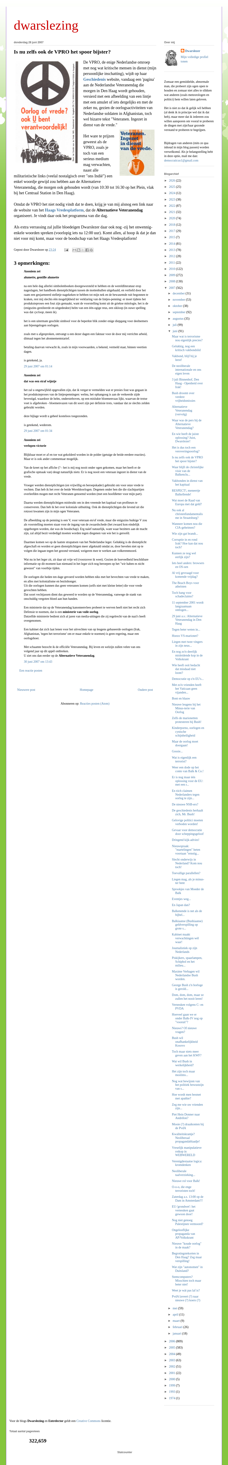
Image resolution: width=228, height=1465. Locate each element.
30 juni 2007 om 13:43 (38, 661)
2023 (172, 199)
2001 (172, 1373)
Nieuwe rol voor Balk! (186, 1181)
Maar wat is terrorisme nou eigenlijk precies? (187, 338)
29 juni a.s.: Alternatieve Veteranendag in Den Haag (187, 620)
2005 (172, 1347)
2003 (172, 1360)
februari (178, 1327)
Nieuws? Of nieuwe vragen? (184, 1030)
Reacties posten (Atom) (94, 703)
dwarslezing (46, 25)
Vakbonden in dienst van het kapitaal (187, 482)
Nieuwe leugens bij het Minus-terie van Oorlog (186, 708)
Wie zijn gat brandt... (185, 533)
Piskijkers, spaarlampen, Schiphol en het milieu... (187, 961)
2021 (172, 212)
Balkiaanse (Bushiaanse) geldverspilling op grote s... (187, 924)
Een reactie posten (30, 670)
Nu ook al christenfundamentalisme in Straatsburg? (187, 514)
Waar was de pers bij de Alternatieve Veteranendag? (187, 424)
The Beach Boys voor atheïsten (185, 584)
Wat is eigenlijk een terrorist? (184, 759)
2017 (172, 231)
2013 (172, 250)
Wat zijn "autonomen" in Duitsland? (187, 1269)
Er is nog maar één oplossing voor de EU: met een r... (187, 781)
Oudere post (145, 689)
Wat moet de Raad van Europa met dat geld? (187, 502)
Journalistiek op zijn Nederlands (184, 950)
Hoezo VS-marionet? (185, 635)
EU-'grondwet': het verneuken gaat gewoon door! (183, 1210)
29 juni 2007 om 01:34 (38, 430)
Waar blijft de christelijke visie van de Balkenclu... (188, 471)
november (179, 299)
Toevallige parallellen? (186, 873)
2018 (172, 224)
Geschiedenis (94, 79)
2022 (172, 205)
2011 (172, 262)
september (179, 312)
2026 (172, 180)
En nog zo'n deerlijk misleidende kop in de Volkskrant (187, 655)
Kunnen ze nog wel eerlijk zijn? (184, 555)
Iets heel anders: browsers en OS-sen (188, 565)
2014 (172, 243)
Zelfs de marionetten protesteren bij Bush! (186, 720)
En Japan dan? (181, 905)
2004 (172, 1354)
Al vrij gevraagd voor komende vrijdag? (185, 574)
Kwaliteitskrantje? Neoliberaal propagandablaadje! (186, 1137)
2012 (172, 256)
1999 (172, 1385)
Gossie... (177, 751)
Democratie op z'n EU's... (188, 679)
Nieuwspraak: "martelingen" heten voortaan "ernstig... (186, 849)
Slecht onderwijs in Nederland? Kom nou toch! (187, 863)
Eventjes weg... (181, 899)
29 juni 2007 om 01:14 (38, 366)
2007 (172, 288)
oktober (178, 306)
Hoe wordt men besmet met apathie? (186, 1096)
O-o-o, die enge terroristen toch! (183, 1188)
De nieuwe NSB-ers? (185, 804)
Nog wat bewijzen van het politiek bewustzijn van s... (188, 1085)
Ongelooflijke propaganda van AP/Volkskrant (183, 1233)
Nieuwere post (26, 689)
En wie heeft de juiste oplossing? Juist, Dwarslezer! (185, 437)
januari (177, 1333)
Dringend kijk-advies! (185, 840)
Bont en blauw (181, 698)
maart (176, 1320)
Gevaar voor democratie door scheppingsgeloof (188, 832)
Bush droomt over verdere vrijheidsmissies (183, 396)
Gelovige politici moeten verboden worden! (187, 822)
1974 (172, 1398)
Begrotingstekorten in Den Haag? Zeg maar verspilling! (187, 1257)
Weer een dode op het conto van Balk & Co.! (188, 769)
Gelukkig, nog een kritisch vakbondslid (186, 348)
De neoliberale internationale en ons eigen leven (186, 369)
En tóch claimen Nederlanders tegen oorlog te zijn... (185, 794)
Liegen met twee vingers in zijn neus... (187, 643)
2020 (172, 218)
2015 (172, 237)
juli (175, 325)
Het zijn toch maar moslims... (183, 1073)
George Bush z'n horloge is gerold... (187, 987)
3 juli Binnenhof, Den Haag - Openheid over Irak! (187, 383)
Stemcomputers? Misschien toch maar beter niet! (186, 1280)
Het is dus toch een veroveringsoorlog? (186, 449)
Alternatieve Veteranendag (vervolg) (182, 410)
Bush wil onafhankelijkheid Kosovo (185, 1041)
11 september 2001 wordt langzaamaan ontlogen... (188, 606)
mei (175, 1308)
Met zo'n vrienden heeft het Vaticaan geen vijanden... (187, 688)
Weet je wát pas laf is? (186, 1290)
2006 (172, 1341)
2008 (172, 281)
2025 (172, 186)
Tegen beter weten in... (186, 629)
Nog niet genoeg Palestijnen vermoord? (187, 1222)
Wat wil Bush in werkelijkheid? (183, 1063)
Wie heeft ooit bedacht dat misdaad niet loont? (186, 669)
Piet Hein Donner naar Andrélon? (186, 1116)
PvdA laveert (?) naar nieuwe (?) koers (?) (186, 1298)
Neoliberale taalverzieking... (183, 1173)
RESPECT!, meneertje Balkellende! (186, 492)
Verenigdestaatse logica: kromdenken (187, 1163)
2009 (172, 275)
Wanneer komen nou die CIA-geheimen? (187, 525)
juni (175, 331)
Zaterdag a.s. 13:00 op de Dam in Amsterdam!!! (188, 1198)
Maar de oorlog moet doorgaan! (185, 743)
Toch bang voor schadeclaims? (182, 594)
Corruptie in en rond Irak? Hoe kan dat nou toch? (187, 543)
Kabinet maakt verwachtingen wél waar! (185, 938)
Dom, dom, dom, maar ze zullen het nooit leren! (188, 996)
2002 (172, 1366)
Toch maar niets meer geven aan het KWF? (187, 1053)
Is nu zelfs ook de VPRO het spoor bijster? (62, 52)
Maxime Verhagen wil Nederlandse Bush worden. (186, 975)
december (179, 293)
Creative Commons (88, 1421)
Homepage (86, 689)
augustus (178, 318)
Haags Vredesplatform (64, 210)
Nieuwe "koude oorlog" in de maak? (187, 1245)
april (176, 1314)
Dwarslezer (192, 51)
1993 (172, 1391)
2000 (172, 1379)
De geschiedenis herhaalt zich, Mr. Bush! (187, 812)
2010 (172, 269)
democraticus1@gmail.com (181, 160)
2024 (172, 193)
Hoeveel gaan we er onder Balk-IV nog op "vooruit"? (187, 1018)
